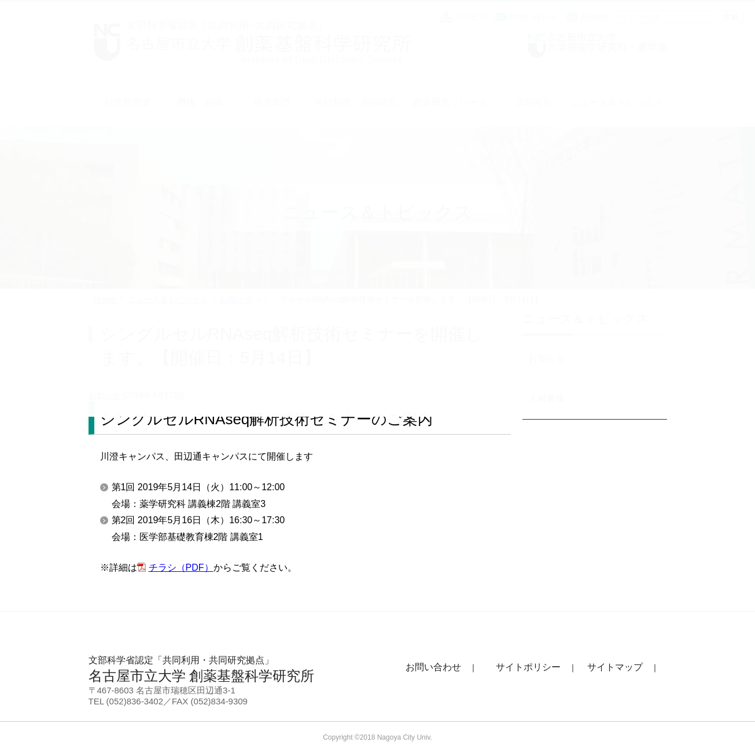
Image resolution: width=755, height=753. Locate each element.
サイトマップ (615, 667)
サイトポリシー (528, 667)
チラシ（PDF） (181, 567)
